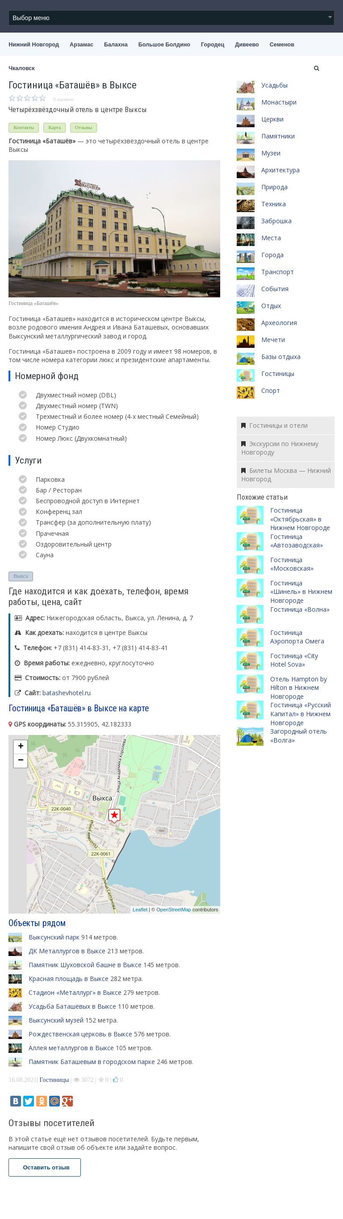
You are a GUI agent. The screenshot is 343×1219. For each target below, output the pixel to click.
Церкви (272, 119)
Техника (273, 204)
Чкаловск (21, 68)
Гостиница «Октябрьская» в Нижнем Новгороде (300, 519)
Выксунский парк (54, 937)
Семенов (282, 45)
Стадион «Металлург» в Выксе (75, 992)
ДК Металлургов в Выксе (67, 951)
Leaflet (140, 909)
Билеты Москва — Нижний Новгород (286, 475)
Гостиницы (54, 1080)
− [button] (21, 761)
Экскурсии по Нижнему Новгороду (279, 448)
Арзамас (81, 45)
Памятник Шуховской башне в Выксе (85, 964)
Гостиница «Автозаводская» (296, 541)
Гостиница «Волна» (300, 609)
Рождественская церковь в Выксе (80, 1034)
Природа (274, 187)
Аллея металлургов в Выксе (71, 1048)
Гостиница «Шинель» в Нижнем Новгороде (301, 592)
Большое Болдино (164, 45)
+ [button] (21, 747)
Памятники (278, 136)
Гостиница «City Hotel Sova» (294, 660)
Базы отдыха (281, 356)
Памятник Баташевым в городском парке (92, 1061)
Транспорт (277, 271)
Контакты (23, 127)
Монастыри (279, 102)
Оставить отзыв (45, 1167)
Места (271, 238)
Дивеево (247, 45)
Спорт (270, 390)
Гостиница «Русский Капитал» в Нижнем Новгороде (300, 713)
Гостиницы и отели (274, 425)
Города (272, 254)
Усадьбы (274, 85)
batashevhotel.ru (66, 693)
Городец (212, 45)
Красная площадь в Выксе (69, 978)
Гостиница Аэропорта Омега (297, 637)
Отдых (271, 305)
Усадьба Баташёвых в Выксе (72, 1006)
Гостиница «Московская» (292, 564)
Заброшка (276, 221)
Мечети (273, 339)
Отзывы (83, 127)
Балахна (116, 45)
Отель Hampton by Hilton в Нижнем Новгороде (298, 688)
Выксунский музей (56, 1020)
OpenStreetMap (173, 909)
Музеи (270, 153)
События (275, 288)
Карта (54, 127)
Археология (279, 322)
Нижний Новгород (33, 45)
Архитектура (280, 170)
